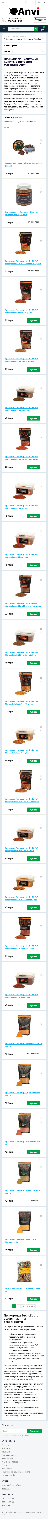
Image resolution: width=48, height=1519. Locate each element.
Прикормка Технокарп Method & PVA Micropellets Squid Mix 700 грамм (21, 360)
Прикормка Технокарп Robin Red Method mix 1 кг (23, 1045)
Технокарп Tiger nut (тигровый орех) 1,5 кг (23, 1289)
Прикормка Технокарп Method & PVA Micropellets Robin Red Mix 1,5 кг (21, 506)
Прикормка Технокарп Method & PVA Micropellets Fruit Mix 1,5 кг (21, 751)
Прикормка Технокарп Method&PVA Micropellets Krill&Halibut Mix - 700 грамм (23, 604)
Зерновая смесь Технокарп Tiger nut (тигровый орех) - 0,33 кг (21, 213)
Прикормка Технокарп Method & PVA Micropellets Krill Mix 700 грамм (21, 311)
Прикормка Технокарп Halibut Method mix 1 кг (22, 1191)
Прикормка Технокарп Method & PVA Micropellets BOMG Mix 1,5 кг (21, 996)
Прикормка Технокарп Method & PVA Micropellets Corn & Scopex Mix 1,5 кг (21, 898)
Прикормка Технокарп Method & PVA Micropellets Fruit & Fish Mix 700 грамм (22, 800)
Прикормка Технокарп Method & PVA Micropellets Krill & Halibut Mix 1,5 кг (21, 653)
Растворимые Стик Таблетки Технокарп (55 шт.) (23, 164)
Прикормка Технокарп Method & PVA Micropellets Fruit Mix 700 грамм (21, 702)
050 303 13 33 (15, 21)
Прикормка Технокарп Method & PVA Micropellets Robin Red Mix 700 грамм (21, 457)
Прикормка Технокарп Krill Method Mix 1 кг (23, 1142)
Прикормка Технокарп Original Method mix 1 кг (22, 1093)
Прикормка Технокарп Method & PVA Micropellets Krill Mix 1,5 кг (21, 555)
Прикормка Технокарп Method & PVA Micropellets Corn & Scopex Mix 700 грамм (23, 262)
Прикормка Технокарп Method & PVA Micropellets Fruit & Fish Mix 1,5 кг (21, 849)
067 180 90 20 (15, 18)
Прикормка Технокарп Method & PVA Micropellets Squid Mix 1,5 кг (21, 409)
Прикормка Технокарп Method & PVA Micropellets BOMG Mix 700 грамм (21, 947)
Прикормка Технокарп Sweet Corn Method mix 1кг (20, 1240)
